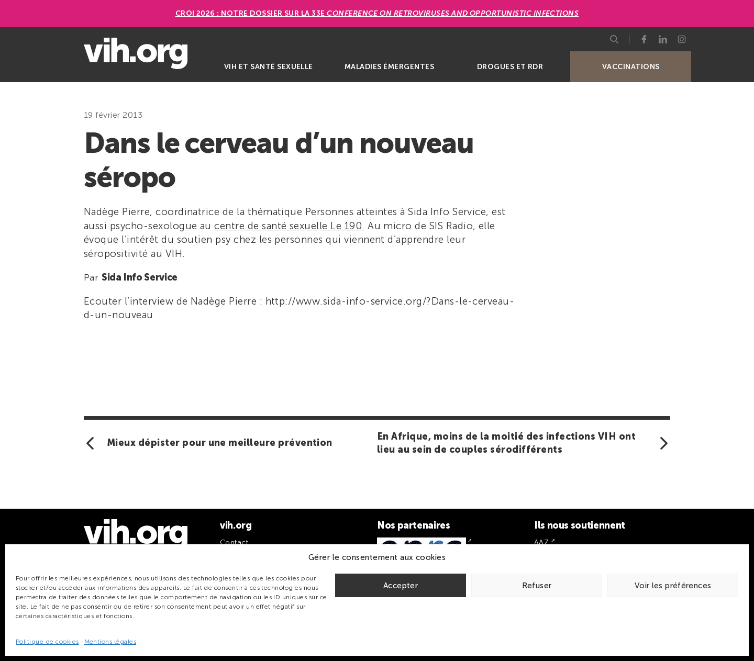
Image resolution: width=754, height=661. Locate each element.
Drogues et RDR (510, 66)
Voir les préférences (673, 585)
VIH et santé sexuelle (268, 66)
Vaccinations (631, 66)
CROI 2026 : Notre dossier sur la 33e (377, 13)
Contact (234, 542)
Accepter (400, 585)
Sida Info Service (140, 277)
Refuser (537, 585)
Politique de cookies (47, 641)
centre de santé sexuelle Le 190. (289, 226)
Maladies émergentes (389, 66)
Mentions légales (110, 641)
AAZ (541, 542)
